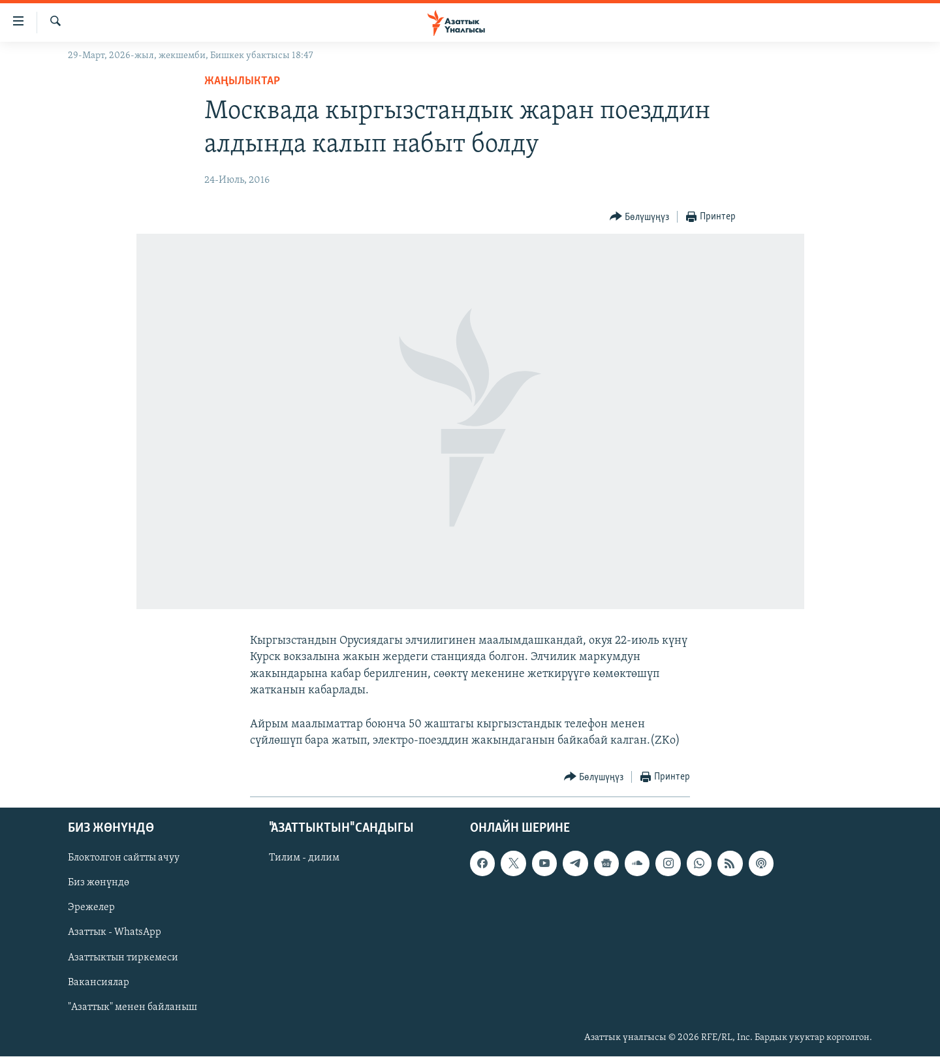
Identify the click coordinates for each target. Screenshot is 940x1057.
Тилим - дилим (304, 858)
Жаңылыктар (242, 81)
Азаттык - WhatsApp (114, 933)
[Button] (640, 217)
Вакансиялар (98, 982)
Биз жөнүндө (98, 883)
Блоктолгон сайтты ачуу (124, 858)
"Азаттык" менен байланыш (132, 1007)
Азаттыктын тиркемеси (123, 958)
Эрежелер (91, 908)
